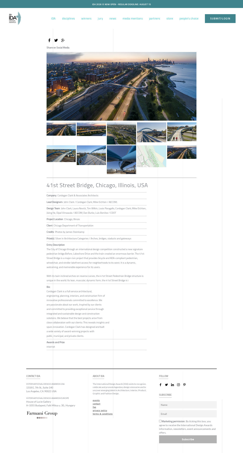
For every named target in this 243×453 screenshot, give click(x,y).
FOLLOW (163, 376)
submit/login (220, 18)
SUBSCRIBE (165, 395)
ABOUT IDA (98, 376)
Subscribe (188, 439)
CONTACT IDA (33, 376)
